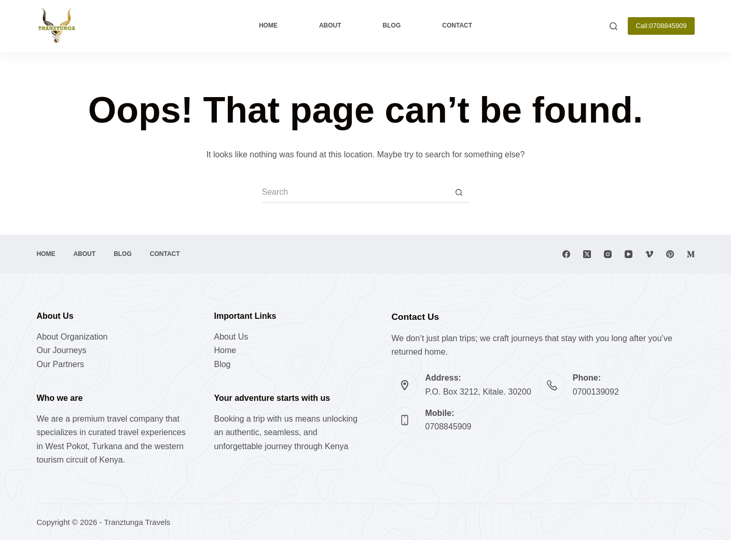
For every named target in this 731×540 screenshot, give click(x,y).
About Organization (71, 336)
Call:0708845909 (661, 26)
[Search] (613, 26)
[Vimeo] (649, 254)
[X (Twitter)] (587, 254)
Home (268, 25)
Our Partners (60, 364)
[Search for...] (355, 192)
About (330, 25)
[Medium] (691, 254)
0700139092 (596, 391)
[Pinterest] (670, 254)
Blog (392, 25)
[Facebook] (566, 254)
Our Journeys (61, 350)
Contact (457, 25)
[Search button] (459, 192)
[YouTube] (628, 254)
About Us (231, 336)
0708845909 (448, 426)
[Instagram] (608, 254)
